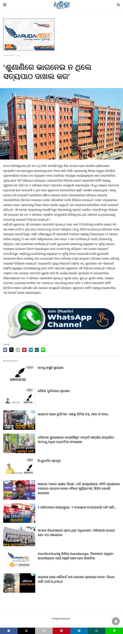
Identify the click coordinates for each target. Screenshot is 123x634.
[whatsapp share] (37, 350)
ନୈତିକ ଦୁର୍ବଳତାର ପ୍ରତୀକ (54, 391)
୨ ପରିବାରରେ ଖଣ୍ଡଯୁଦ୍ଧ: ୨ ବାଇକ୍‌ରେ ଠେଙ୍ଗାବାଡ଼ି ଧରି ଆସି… (77, 507)
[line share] (43, 350)
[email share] (18, 350)
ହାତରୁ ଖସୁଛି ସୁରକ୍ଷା (50, 367)
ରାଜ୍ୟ (18, 55)
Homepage (8, 55)
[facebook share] (5, 350)
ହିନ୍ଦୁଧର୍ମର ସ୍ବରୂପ (49, 460)
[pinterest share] (24, 350)
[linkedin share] (31, 350)
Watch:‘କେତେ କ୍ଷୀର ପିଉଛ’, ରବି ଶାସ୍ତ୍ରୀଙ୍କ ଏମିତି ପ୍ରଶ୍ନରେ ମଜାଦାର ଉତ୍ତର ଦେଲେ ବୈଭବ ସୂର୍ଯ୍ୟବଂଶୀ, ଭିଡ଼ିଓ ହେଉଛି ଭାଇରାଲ (79, 488)
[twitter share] (11, 349)
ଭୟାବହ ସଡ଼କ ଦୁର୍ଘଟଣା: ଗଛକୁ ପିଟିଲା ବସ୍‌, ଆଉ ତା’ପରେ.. (73, 414)
